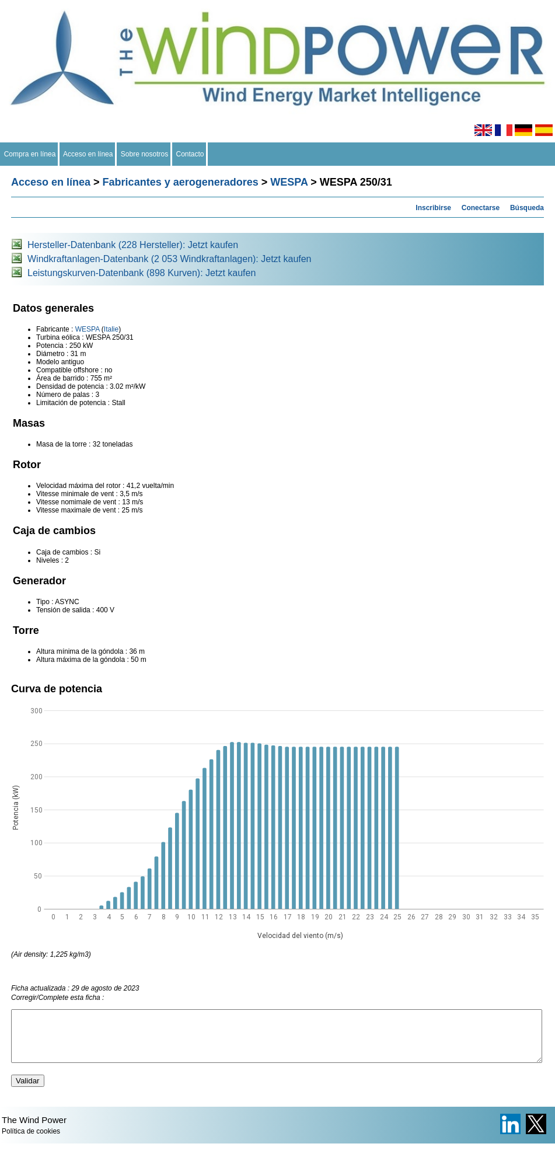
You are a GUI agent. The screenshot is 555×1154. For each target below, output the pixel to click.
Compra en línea (30, 154)
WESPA (289, 182)
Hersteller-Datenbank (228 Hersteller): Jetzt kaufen (132, 245)
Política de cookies (31, 1142)
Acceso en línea (88, 154)
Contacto (190, 154)
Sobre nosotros (144, 154)
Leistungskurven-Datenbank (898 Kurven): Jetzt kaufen (141, 273)
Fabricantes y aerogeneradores (181, 182)
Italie (111, 329)
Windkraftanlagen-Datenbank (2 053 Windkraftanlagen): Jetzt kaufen (169, 259)
